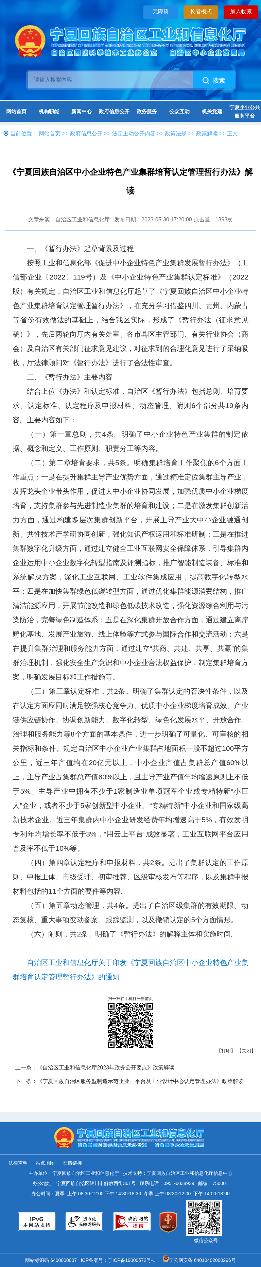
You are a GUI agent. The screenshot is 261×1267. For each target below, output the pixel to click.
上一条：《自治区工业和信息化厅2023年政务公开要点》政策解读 (94, 1067)
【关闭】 (246, 1050)
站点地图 (45, 1163)
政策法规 (176, 133)
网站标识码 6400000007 (52, 1260)
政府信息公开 (114, 111)
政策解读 (207, 133)
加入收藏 (241, 11)
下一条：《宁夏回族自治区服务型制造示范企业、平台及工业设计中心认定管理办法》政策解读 (129, 1081)
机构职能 (49, 111)
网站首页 (16, 111)
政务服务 (147, 111)
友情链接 (72, 1163)
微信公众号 (206, 1240)
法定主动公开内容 (134, 133)
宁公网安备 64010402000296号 (199, 1260)
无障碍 (161, 11)
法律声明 (18, 1163)
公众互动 (179, 111)
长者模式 (201, 11)
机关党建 (212, 111)
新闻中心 (81, 111)
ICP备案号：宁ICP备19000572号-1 (119, 1260)
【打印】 (226, 1050)
